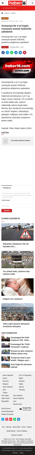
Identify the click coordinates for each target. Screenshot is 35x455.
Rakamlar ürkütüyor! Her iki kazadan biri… (16, 245)
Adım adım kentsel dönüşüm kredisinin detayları (16, 325)
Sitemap (8, 427)
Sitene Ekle (16, 427)
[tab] (6, 187)
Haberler (7, 13)
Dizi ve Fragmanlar (25, 375)
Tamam (21, 453)
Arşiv (14, 401)
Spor (4, 390)
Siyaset (21, 387)
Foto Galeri (5, 395)
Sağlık (21, 384)
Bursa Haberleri (8, 375)
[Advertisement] (17, 165)
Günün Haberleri (18, 398)
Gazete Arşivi (17, 404)
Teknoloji (22, 390)
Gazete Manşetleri (7, 411)
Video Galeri (5, 398)
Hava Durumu (6, 408)
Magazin (5, 384)
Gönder (7, 210)
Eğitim (21, 378)
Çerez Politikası (22, 431)
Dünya (5, 378)
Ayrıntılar (15, 453)
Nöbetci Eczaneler (7, 414)
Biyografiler (5, 401)
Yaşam (5, 392)
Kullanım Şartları (16, 435)
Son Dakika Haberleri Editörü (20, 140)
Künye (23, 427)
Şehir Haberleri (8, 387)
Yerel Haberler (18, 395)
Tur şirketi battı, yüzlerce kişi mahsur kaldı (16, 272)
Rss (3, 427)
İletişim (29, 427)
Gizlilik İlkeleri (11, 431)
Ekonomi (6, 381)
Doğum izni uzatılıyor (13, 299)
